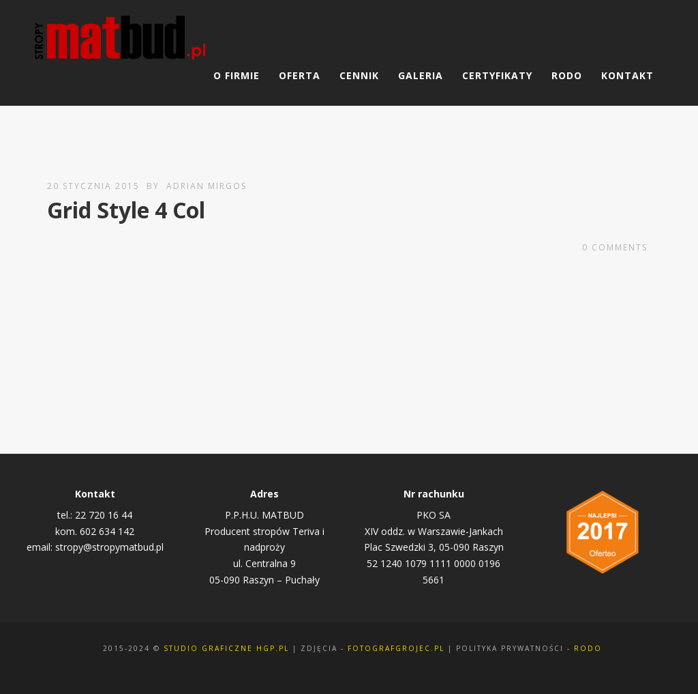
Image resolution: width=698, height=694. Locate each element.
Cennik (359, 75)
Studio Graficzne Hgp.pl (226, 648)
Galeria (420, 75)
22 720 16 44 (103, 514)
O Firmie (236, 75)
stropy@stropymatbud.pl (109, 546)
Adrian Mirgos (206, 186)
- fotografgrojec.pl (392, 648)
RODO (566, 75)
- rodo (584, 648)
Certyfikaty (497, 75)
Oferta (299, 75)
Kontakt (627, 75)
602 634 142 (107, 531)
